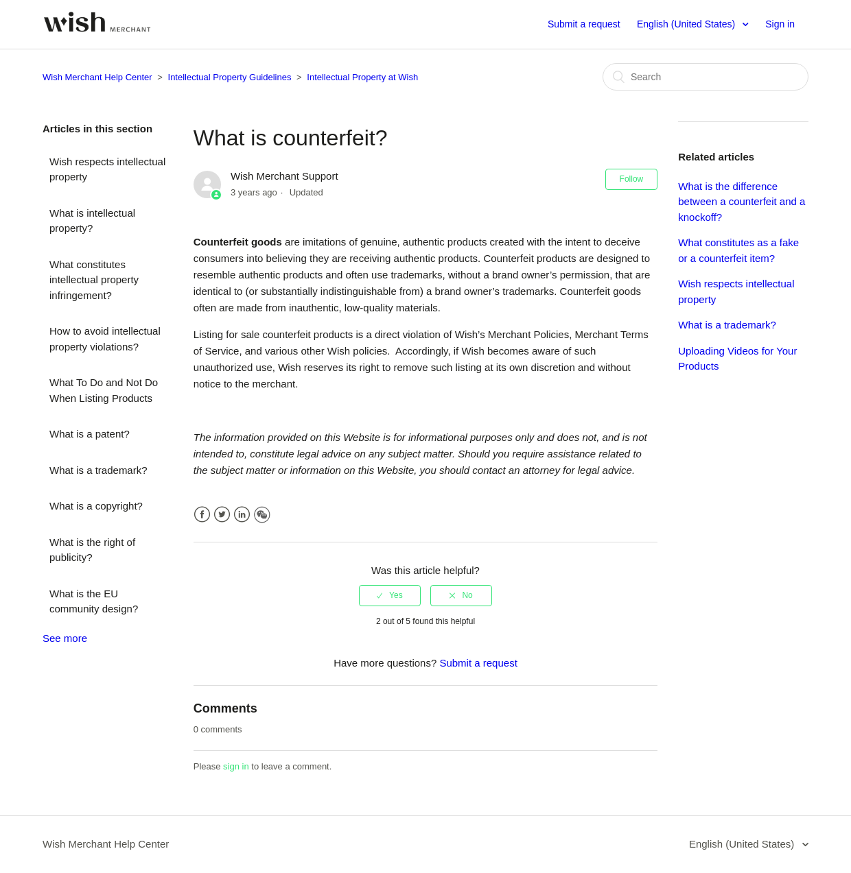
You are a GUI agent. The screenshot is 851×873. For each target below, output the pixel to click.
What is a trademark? (98, 470)
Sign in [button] (780, 24)
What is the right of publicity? (92, 550)
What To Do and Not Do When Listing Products (103, 390)
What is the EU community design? (93, 601)
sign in (236, 766)
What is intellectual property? (92, 221)
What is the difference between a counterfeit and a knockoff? (741, 201)
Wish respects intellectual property (107, 169)
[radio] (390, 595)
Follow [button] (632, 179)
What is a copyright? (96, 506)
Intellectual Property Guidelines (230, 77)
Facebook (202, 514)
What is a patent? (89, 434)
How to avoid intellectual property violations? (105, 338)
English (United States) (687, 24)
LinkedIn (241, 514)
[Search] (705, 77)
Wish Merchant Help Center (97, 77)
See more (65, 638)
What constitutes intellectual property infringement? (94, 280)
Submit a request (584, 24)
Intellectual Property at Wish (362, 77)
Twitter (222, 514)
